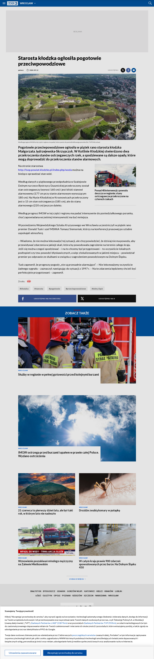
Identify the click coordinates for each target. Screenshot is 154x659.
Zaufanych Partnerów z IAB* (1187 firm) (49, 623)
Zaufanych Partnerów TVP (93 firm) (100, 623)
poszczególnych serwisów (84, 635)
